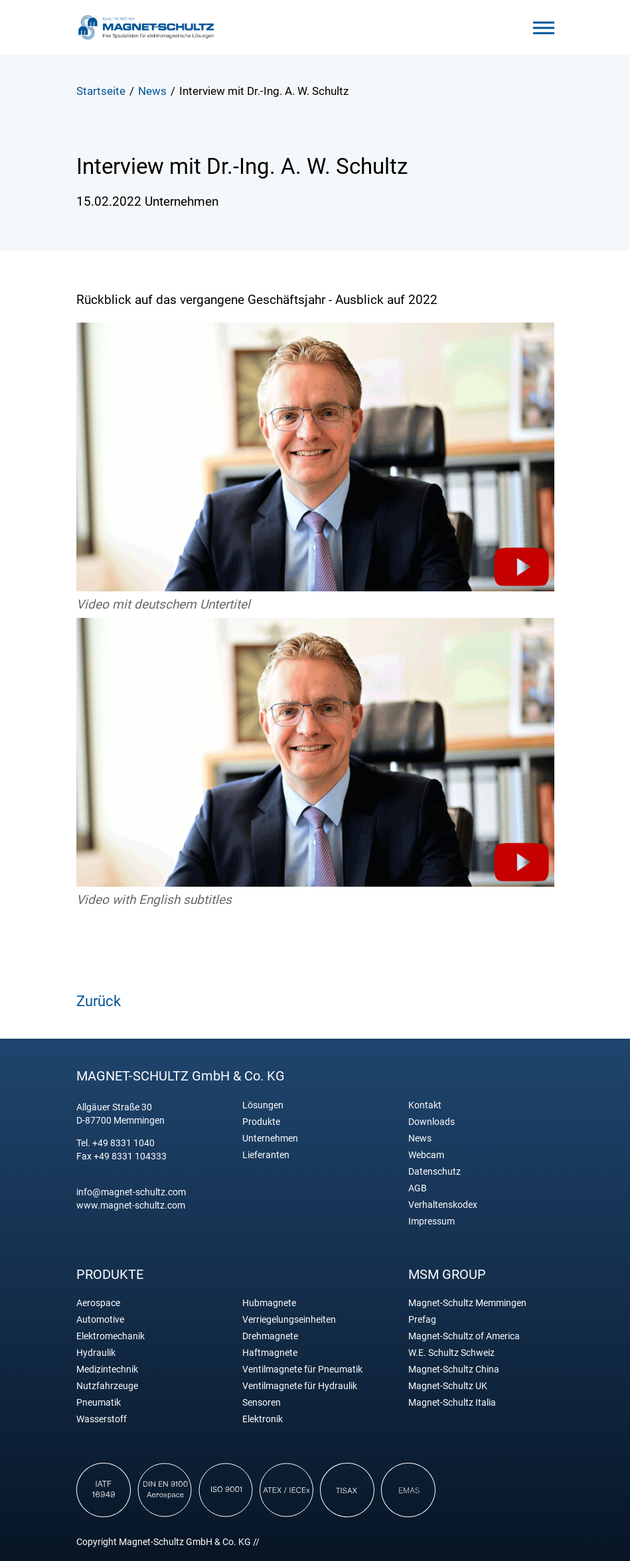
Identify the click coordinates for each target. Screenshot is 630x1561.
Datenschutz (434, 1172)
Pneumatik (98, 1403)
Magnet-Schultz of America (464, 1336)
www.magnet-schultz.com (130, 1205)
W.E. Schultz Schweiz (451, 1353)
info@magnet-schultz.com (131, 1192)
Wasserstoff (101, 1419)
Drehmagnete (270, 1336)
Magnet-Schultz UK (447, 1386)
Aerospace (98, 1303)
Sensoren (261, 1403)
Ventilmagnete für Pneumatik (302, 1370)
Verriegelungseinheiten (289, 1320)
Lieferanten (265, 1155)
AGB (417, 1188)
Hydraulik (96, 1353)
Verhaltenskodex (442, 1205)
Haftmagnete (269, 1353)
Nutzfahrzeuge (107, 1386)
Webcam (426, 1155)
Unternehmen (270, 1139)
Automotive (100, 1320)
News (420, 1139)
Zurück (98, 1001)
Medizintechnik (107, 1370)
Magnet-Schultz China (453, 1370)
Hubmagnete (269, 1303)
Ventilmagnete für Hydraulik (299, 1386)
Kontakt (424, 1105)
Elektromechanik (110, 1336)
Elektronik (262, 1419)
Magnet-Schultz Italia (452, 1403)
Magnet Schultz (146, 27)
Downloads (431, 1122)
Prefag (422, 1320)
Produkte (261, 1122)
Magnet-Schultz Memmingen (467, 1303)
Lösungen (262, 1105)
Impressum (431, 1221)
